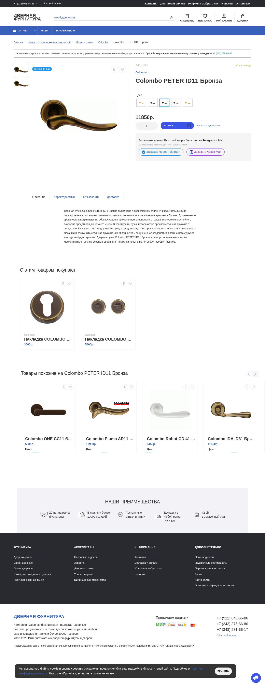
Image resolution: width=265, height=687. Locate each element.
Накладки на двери (86, 580)
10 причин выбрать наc (203, 3)
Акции (44, 33)
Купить (177, 128)
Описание (38, 199)
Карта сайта (202, 603)
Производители (65, 33)
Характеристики (64, 199)
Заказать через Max (205, 154)
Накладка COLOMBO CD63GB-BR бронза (48, 362)
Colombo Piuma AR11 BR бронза (110, 462)
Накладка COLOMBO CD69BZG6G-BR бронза (109, 362)
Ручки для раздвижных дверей (32, 597)
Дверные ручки (23, 580)
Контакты (151, 3)
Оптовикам (243, 3)
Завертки (79, 586)
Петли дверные (23, 591)
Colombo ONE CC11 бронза (49, 462)
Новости (227, 3)
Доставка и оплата (173, 3)
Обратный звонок (55, 3)
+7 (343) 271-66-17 (232, 653)
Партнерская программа (210, 591)
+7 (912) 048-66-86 (25, 3)
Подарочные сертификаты (211, 586)
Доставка (113, 199)
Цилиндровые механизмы (90, 603)
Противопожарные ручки (29, 603)
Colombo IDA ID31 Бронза (232, 462)
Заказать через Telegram (161, 154)
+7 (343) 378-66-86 (222, 55)
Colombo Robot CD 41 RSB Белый (171, 462)
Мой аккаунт (224, 18)
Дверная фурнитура (27, 18)
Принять (222, 671)
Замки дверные (23, 586)
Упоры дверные (84, 597)
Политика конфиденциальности (214, 609)
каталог (21, 33)
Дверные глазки (84, 591)
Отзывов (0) (91, 199)
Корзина (242, 18)
